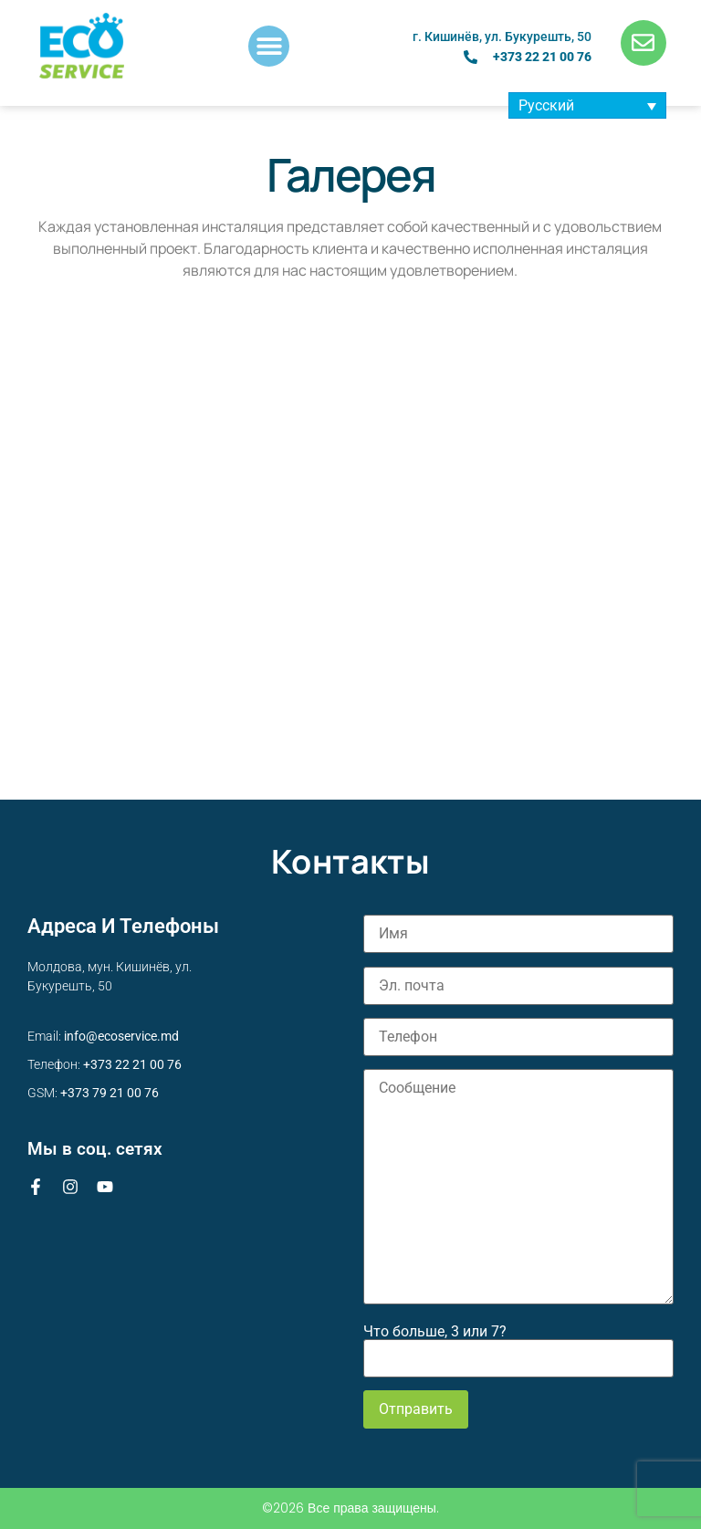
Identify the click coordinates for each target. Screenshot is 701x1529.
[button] (268, 46)
